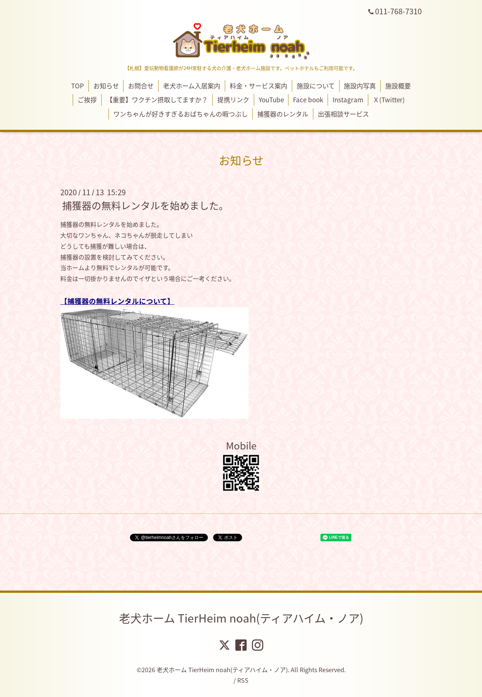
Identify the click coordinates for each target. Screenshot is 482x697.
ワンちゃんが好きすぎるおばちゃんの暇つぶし (180, 113)
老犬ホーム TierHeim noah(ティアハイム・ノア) (241, 617)
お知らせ (106, 85)
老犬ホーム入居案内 (191, 85)
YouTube (271, 99)
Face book (308, 99)
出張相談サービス (343, 113)
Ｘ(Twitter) (389, 99)
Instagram (348, 99)
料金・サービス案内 (258, 85)
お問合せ (141, 85)
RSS (243, 680)
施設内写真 (360, 85)
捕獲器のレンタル (282, 113)
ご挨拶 (87, 99)
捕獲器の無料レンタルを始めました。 (145, 205)
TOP (77, 85)
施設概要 (398, 85)
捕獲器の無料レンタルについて (117, 301)
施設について (316, 85)
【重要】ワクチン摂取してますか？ (157, 99)
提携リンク (233, 99)
